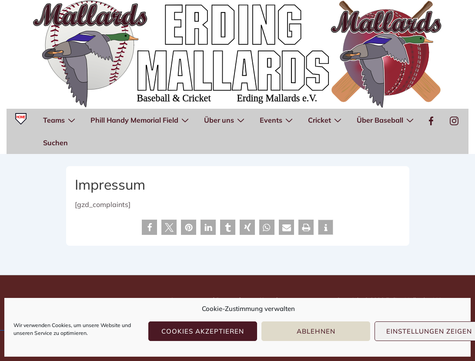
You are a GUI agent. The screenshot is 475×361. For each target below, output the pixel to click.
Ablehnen (316, 331)
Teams (60, 120)
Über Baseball (386, 120)
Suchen (55, 142)
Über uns (225, 120)
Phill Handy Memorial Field (140, 120)
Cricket (326, 120)
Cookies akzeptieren (202, 331)
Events (277, 120)
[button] (149, 227)
